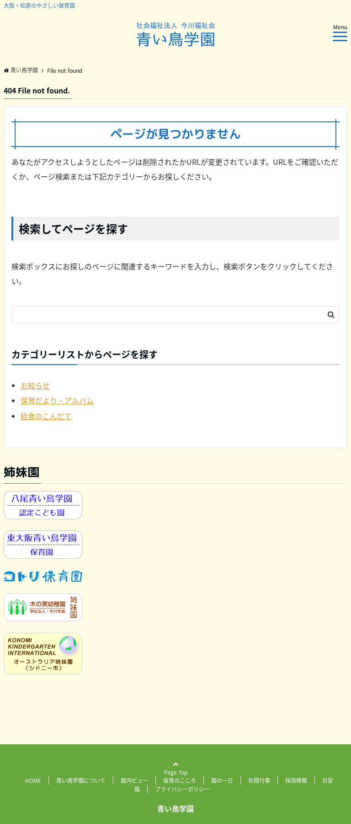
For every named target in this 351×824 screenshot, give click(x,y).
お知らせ (35, 385)
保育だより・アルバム (57, 400)
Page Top (175, 772)
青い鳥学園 (175, 808)
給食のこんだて (46, 415)
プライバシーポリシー (182, 789)
